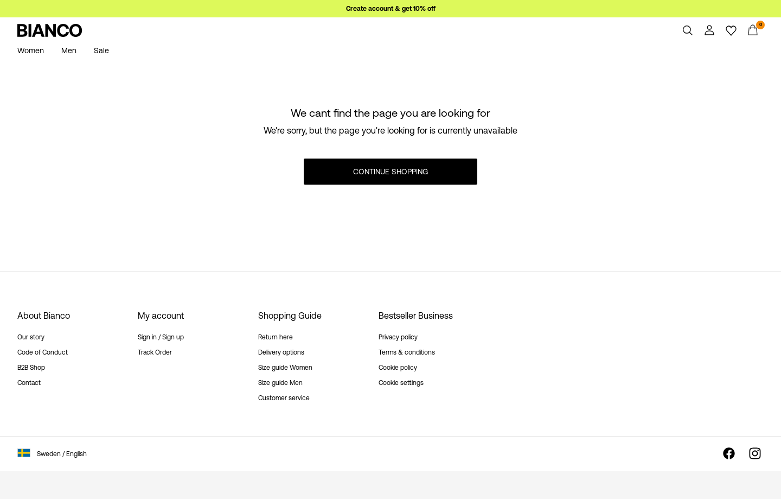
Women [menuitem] (30, 50)
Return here (275, 337)
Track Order (155, 352)
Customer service (284, 398)
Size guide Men (280, 383)
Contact (29, 383)
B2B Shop (31, 367)
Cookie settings (401, 383)
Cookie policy (398, 367)
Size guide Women (285, 367)
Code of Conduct (42, 352)
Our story (30, 337)
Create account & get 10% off (391, 8)
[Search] (688, 30)
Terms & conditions (407, 352)
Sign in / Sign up (161, 337)
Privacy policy (398, 337)
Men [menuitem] (68, 50)
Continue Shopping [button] (390, 171)
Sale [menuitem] (101, 50)
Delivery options (281, 352)
